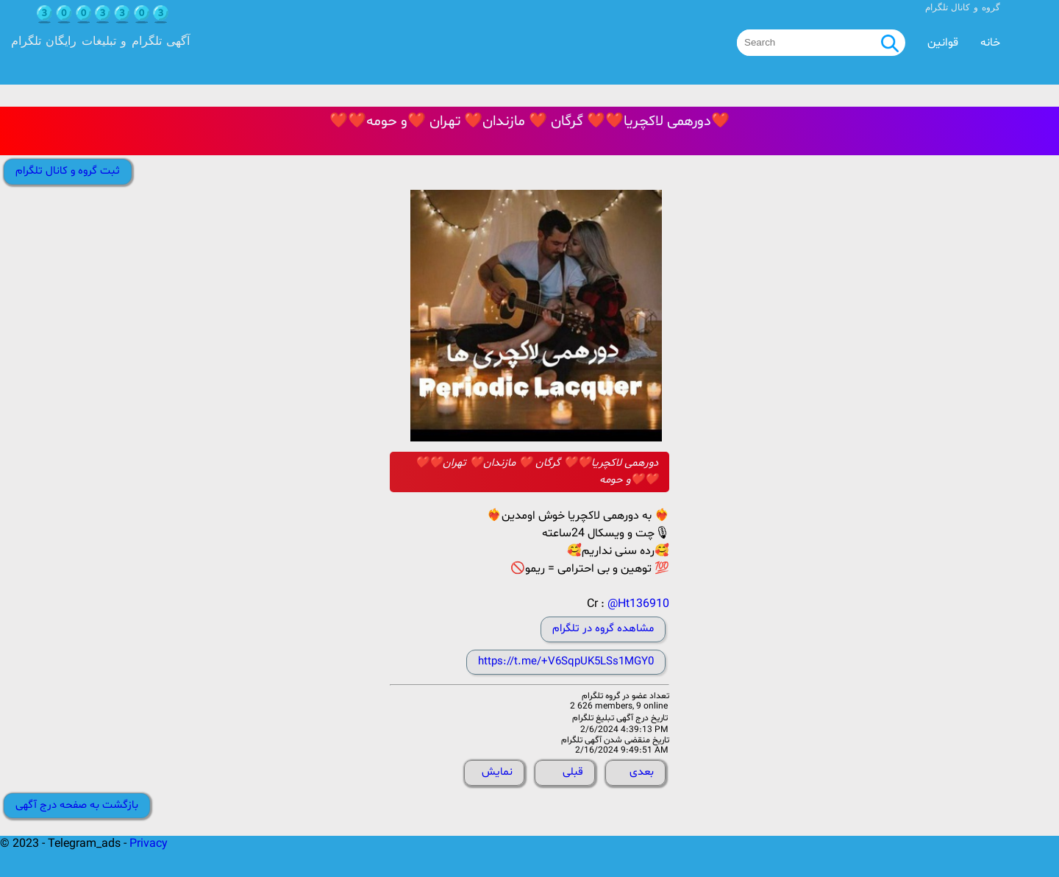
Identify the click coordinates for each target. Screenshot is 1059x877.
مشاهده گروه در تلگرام (603, 628)
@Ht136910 (638, 604)
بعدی (642, 772)
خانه (990, 43)
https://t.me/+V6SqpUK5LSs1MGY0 (566, 662)
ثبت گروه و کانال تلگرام (67, 171)
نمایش (497, 772)
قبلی (573, 772)
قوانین (942, 43)
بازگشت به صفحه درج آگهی (76, 805)
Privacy (148, 844)
